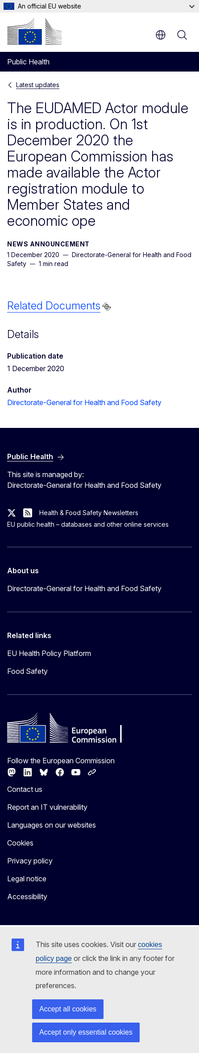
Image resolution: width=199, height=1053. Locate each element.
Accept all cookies (67, 1009)
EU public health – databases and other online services (88, 524)
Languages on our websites (51, 824)
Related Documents (53, 305)
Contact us (24, 789)
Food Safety (27, 671)
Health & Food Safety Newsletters (88, 512)
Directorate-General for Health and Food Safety (84, 402)
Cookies (20, 842)
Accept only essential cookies (86, 1032)
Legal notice (26, 878)
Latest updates (37, 85)
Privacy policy (30, 860)
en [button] (160, 35)
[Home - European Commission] (34, 31)
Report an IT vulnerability (47, 807)
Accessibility (27, 896)
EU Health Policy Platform (49, 653)
